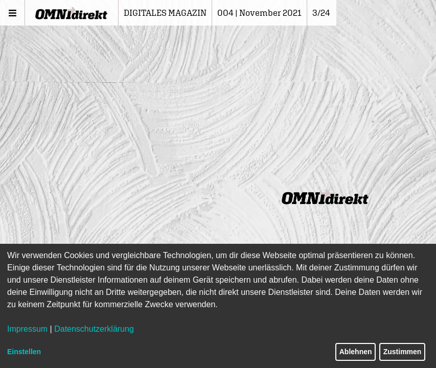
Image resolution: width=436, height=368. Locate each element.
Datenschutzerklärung (94, 329)
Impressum (27, 329)
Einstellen (24, 352)
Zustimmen (402, 352)
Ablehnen (355, 352)
